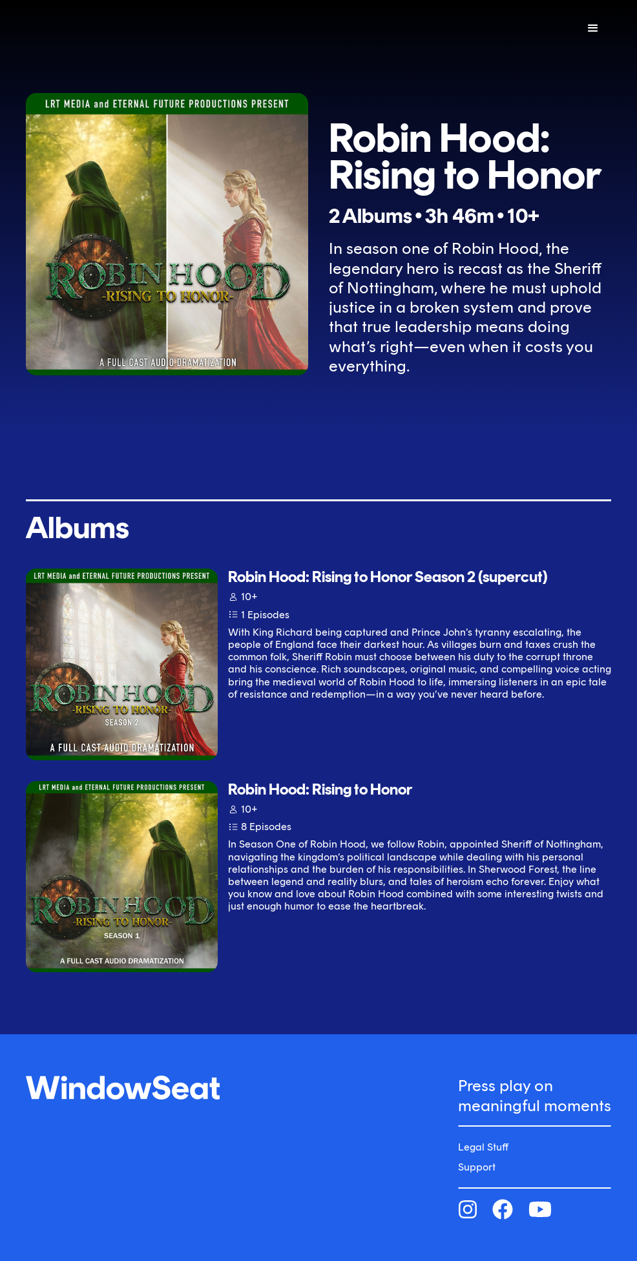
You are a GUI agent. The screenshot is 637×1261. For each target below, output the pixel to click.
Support (477, 1167)
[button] (593, 28)
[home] (108, 28)
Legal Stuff (483, 1147)
